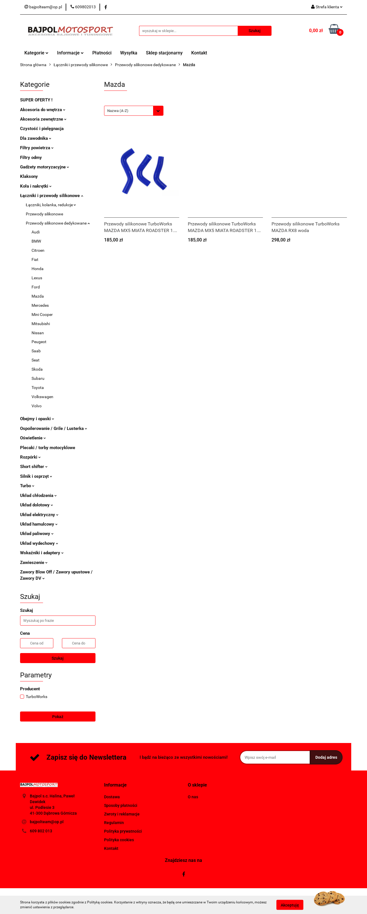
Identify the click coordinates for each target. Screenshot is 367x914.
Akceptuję (290, 905)
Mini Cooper (42, 314)
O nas (193, 797)
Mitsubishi (41, 323)
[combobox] (133, 111)
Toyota (38, 387)
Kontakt (199, 53)
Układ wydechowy (39, 543)
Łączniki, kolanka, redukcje (51, 205)
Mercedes (40, 305)
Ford (36, 287)
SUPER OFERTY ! (36, 100)
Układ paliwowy (37, 533)
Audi (36, 232)
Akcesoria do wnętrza (42, 109)
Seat (36, 360)
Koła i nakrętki (36, 186)
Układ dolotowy (36, 505)
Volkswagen (42, 396)
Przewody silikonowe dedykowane (58, 223)
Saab (36, 351)
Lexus (37, 278)
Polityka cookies (119, 840)
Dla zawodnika (35, 138)
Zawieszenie (34, 562)
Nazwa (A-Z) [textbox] (117, 111)
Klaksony (29, 176)
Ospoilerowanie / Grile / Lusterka (53, 428)
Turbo (27, 485)
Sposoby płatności (120, 805)
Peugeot (39, 341)
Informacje (70, 53)
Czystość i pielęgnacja (42, 128)
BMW (36, 241)
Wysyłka (128, 53)
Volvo (37, 406)
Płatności (102, 53)
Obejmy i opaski (37, 418)
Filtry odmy (31, 157)
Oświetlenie (33, 438)
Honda (38, 268)
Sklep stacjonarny (164, 53)
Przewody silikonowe (44, 214)
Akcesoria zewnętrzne (43, 119)
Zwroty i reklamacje (122, 814)
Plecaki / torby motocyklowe (47, 447)
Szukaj (58, 658)
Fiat (35, 259)
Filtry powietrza (37, 147)
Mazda (38, 296)
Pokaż (57, 716)
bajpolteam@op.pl (47, 821)
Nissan (38, 333)
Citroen (38, 250)
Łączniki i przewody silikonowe (51, 195)
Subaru (38, 378)
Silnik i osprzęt (36, 476)
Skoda (37, 369)
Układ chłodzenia (38, 495)
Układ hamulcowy (39, 524)
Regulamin (114, 822)
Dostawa (112, 797)
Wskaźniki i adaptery (42, 552)
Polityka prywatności (123, 831)
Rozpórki (30, 457)
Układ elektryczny (39, 514)
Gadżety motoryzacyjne (44, 167)
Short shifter (34, 466)
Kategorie (36, 53)
